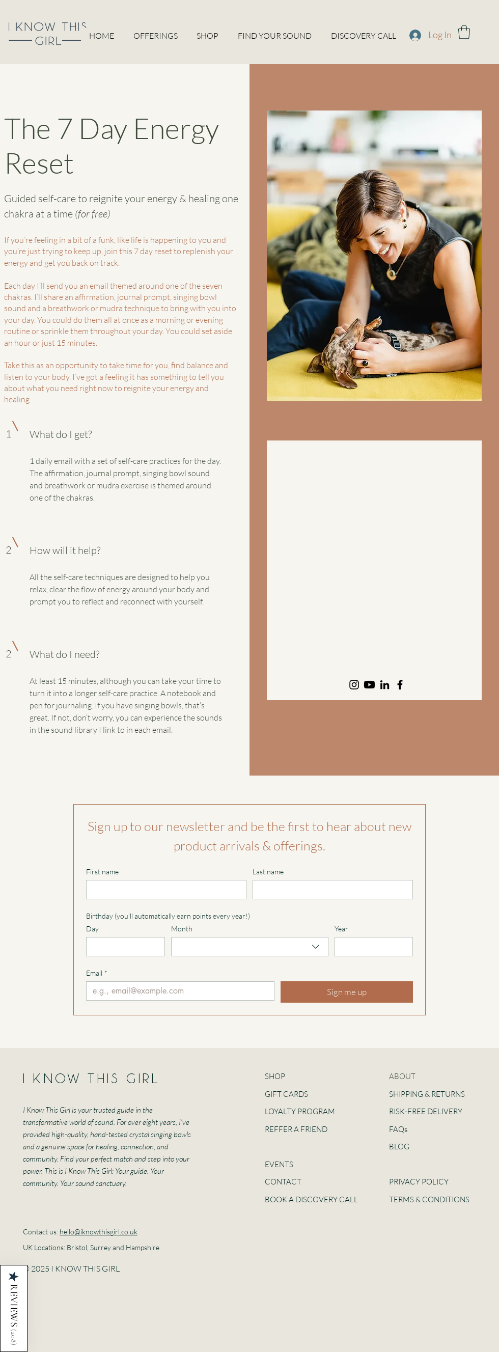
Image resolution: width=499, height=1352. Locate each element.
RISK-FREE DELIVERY (425, 1111)
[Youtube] (369, 684)
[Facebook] (400, 684)
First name (102, 871)
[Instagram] (354, 684)
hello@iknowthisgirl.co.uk (98, 1231)
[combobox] (249, 946)
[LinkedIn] (384, 684)
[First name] (163, 889)
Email (96, 973)
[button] (464, 32)
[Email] (177, 991)
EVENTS (279, 1164)
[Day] (122, 946)
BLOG (399, 1146)
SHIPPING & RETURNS (427, 1094)
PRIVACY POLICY (419, 1182)
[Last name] (329, 889)
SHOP (275, 1076)
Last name (268, 871)
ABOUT (402, 1076)
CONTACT (283, 1182)
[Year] (371, 946)
